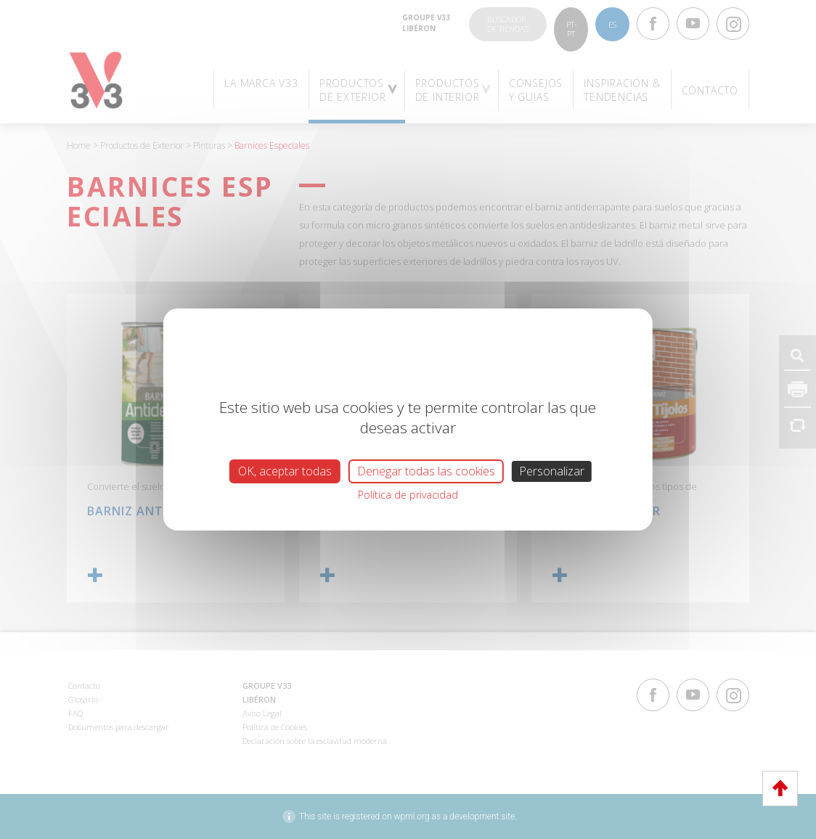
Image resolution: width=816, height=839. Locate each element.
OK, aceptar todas (285, 471)
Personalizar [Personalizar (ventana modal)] (551, 471)
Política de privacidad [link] (408, 495)
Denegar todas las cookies (426, 471)
